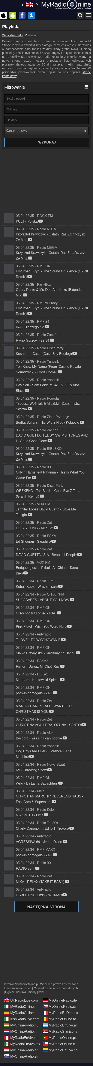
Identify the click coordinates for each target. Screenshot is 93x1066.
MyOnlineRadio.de (60, 1000)
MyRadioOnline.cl (59, 1044)
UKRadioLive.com (21, 1000)
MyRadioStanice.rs (60, 1031)
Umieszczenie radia (17, 988)
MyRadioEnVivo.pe (21, 1038)
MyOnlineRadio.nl (20, 1031)
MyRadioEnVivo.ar (60, 1025)
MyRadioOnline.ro (59, 1019)
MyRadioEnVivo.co (60, 1050)
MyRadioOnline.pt (59, 1038)
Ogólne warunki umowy (20, 992)
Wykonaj (47, 142)
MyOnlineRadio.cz (59, 1006)
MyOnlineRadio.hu (21, 1025)
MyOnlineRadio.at (21, 1050)
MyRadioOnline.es (21, 1013)
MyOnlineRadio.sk (21, 1056)
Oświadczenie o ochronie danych (56, 988)
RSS (41, 992)
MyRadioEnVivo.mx (22, 1044)
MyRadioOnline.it (20, 1006)
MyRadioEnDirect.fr (60, 1013)
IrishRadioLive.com (21, 1019)
